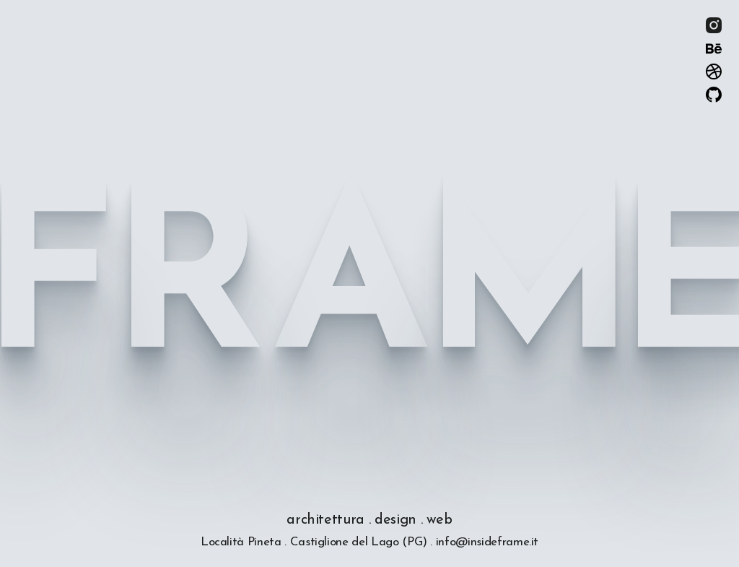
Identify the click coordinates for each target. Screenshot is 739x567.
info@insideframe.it (487, 542)
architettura (325, 520)
